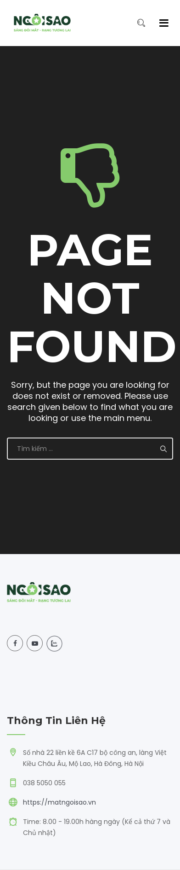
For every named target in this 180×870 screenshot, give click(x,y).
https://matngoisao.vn (59, 802)
